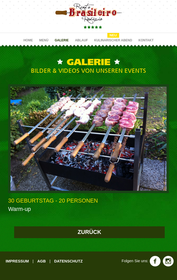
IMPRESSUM (17, 261)
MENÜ (43, 40)
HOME (28, 40)
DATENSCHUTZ (68, 261)
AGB (41, 261)
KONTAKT (146, 40)
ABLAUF (81, 40)
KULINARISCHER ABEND (113, 40)
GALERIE (62, 40)
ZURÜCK (89, 232)
